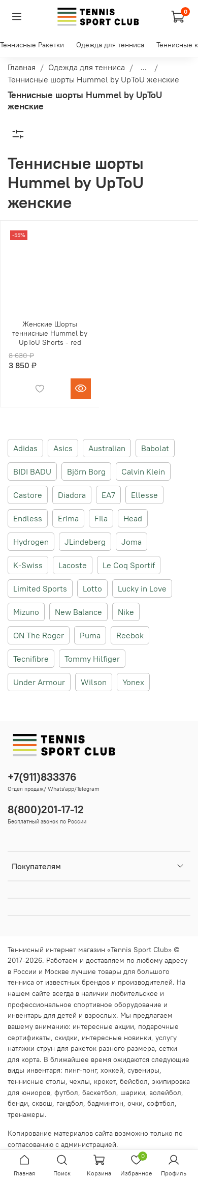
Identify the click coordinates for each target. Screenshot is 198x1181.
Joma (131, 542)
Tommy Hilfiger (92, 659)
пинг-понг (80, 1070)
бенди (18, 1103)
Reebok (130, 635)
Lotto (92, 588)
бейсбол (134, 1081)
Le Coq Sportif (129, 565)
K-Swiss (28, 565)
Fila (101, 518)
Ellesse (144, 495)
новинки (137, 1037)
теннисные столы (36, 1081)
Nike (126, 612)
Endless (27, 518)
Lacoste (72, 565)
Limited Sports (40, 588)
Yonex (133, 682)
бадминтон (105, 1103)
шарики (132, 1092)
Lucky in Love (142, 588)
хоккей (112, 1070)
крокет (105, 1081)
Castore (27, 495)
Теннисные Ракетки (32, 44)
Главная (22, 67)
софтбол (161, 1103)
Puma (90, 635)
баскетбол (99, 1092)
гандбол (69, 1103)
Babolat (155, 448)
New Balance (78, 612)
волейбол (165, 1092)
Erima (68, 518)
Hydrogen (31, 542)
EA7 (108, 495)
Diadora (72, 495)
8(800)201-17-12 (46, 809)
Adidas (25, 448)
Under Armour (39, 682)
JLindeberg (85, 542)
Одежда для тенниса (110, 44)
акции (124, 1026)
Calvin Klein (143, 471)
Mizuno (26, 612)
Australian (106, 448)
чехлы (80, 1081)
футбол (66, 1092)
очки (135, 1103)
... (144, 67)
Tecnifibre (31, 659)
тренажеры (26, 1114)
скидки (66, 1037)
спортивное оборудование (117, 1004)
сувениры (143, 1070)
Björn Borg (86, 471)
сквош (42, 1103)
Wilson (94, 682)
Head (132, 518)
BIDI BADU (32, 471)
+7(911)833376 (42, 777)
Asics (63, 448)
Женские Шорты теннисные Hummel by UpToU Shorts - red (49, 333)
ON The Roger (38, 635)
